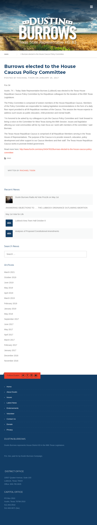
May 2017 (8, 329)
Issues (9, 397)
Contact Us (11, 419)
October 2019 (10, 277)
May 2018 (8, 314)
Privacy (10, 430)
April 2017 (8, 335)
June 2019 (8, 282)
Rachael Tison (26, 78)
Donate (10, 424)
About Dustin (12, 392)
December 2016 (11, 355)
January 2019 (10, 309)
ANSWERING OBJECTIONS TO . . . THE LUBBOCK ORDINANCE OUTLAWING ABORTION (46, 208)
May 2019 (8, 288)
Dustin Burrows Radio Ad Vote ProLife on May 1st (37, 197)
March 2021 (9, 272)
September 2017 (11, 319)
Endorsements (12, 408)
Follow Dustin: (13, 375)
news (9, 158)
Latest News (12, 403)
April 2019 (8, 293)
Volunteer (10, 414)
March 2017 (9, 340)
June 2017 (8, 324)
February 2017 (10, 345)
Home (9, 387)
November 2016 (11, 361)
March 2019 (9, 298)
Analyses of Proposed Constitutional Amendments (37, 231)
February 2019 (10, 303)
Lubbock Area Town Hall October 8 (30, 221)
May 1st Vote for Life (15, 214)
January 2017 (10, 350)
